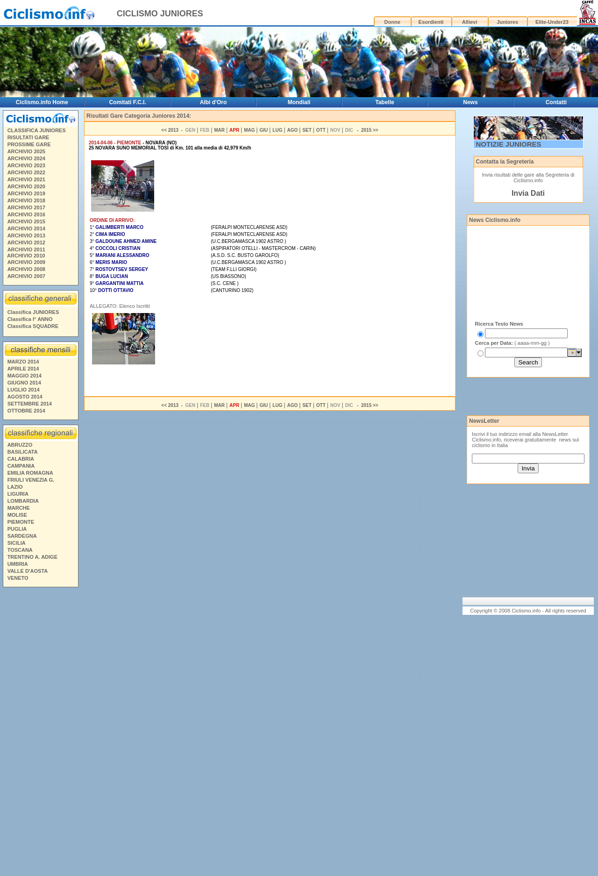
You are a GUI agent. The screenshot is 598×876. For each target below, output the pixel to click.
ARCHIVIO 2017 (26, 207)
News (470, 102)
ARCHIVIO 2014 (26, 228)
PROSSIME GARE (29, 144)
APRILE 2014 (23, 368)
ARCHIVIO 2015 (26, 221)
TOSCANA (20, 550)
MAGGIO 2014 (24, 375)
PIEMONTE (20, 522)
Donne (392, 22)
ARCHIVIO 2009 (26, 262)
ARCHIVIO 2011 (26, 249)
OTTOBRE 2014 (26, 410)
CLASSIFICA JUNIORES (36, 130)
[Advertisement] (40, 733)
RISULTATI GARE (28, 137)
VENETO (17, 578)
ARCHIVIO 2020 (26, 186)
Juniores (507, 22)
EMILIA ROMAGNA (30, 473)
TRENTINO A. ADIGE (32, 557)
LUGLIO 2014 (23, 389)
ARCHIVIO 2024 (26, 158)
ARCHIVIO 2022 (26, 172)
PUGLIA (17, 529)
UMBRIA (17, 564)
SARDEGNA (22, 536)
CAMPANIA (21, 466)
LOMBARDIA (23, 501)
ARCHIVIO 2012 (26, 242)
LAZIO (15, 487)
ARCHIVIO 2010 (26, 255)
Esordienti (431, 22)
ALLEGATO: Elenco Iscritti (120, 306)
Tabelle (384, 102)
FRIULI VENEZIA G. (30, 480)
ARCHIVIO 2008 (26, 269)
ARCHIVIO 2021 (26, 179)
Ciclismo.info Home (42, 102)
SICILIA (16, 543)
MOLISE (17, 515)
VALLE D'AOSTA (27, 571)
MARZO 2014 (23, 361)
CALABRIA (20, 459)
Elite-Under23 (552, 22)
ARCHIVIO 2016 (26, 214)
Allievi (469, 22)
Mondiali (299, 102)
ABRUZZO (20, 445)
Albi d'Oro (213, 102)
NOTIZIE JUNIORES (508, 144)
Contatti (556, 102)
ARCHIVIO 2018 (26, 200)
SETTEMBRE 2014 (29, 403)
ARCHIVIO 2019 (26, 193)
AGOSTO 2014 (25, 396)
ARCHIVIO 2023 (26, 165)
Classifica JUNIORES (33, 312)
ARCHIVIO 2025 (26, 151)
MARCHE (18, 508)
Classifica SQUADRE (32, 326)
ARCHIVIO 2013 (26, 235)
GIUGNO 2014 (24, 382)
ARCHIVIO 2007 (26, 276)
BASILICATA (22, 452)
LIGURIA (17, 494)
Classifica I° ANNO (30, 319)
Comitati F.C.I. (127, 102)
